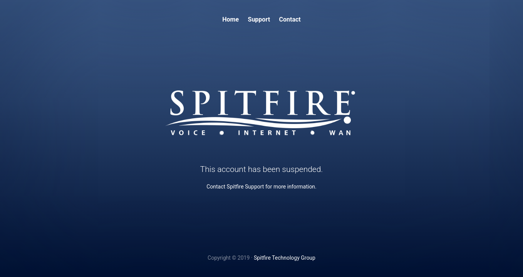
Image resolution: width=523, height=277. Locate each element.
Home (230, 19)
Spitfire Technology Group (284, 258)
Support (259, 19)
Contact (290, 19)
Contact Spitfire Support (235, 187)
